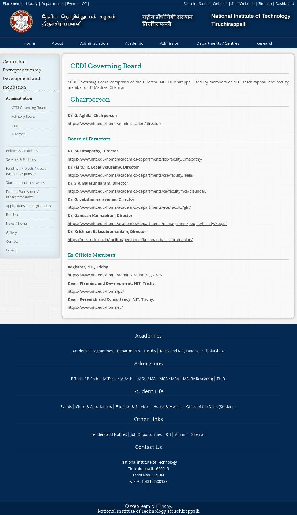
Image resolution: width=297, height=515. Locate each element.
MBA (175, 378)
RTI (168, 434)
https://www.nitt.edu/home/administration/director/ (114, 123)
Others (11, 250)
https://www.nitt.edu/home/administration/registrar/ (115, 274)
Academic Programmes (93, 350)
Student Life (149, 391)
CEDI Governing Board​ (29, 107)
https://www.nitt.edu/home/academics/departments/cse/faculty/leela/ (131, 175)
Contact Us (148, 447)
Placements (12, 3)
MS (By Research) (198, 378)
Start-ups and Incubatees (25, 182)
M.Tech (109, 378)
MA (153, 378)
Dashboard (285, 3)
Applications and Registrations (29, 205)
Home (29, 43)
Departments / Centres (218, 43)
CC (84, 3)
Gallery (11, 232)
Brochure (13, 214)
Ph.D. (221, 378)
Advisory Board (23, 116)
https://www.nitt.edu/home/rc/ (95, 307)
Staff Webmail (242, 3)
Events (72, 3)
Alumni (181, 434)
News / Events (17, 223)
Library (31, 3)
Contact (12, 241)
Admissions (148, 363)
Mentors (18, 134)
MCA (164, 378)
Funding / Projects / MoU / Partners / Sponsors (26, 171)
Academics (148, 335)
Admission (170, 43)
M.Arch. (126, 378)
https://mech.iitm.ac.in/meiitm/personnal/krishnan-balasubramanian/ (130, 239)
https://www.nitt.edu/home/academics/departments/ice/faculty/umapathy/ (135, 159)
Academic (134, 43)
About (57, 43)
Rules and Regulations (179, 350)
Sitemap (265, 3)
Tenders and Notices (109, 434)
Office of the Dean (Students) (211, 406)
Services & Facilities (21, 159)
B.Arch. (93, 378)
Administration (94, 43)
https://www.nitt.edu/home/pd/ (96, 291)
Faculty (150, 350)
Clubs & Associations (94, 406)
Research (264, 43)
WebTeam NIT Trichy (150, 506)
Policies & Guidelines (22, 150)
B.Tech (77, 378)
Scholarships (213, 350)
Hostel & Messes (167, 406)
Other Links (148, 419)
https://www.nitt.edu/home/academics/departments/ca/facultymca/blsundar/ (137, 191)
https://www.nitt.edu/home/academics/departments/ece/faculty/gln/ (129, 207)
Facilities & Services (132, 406)
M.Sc (141, 378)
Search (189, 3)
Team (16, 125)
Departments (52, 3)
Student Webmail (213, 3)
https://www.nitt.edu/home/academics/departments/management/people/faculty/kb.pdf (147, 223)
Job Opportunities (146, 434)
